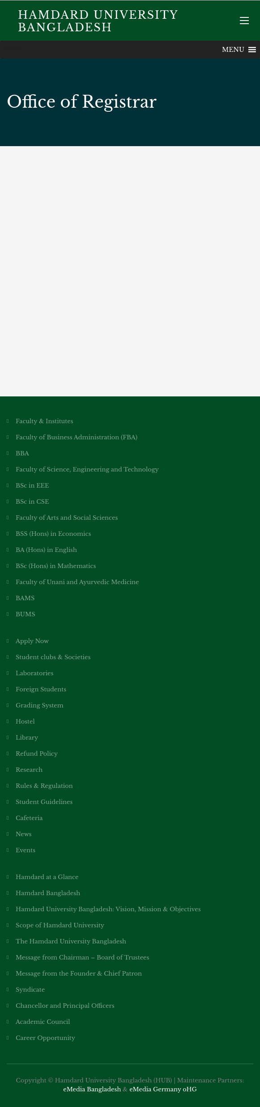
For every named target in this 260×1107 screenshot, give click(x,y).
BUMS (25, 614)
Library (27, 737)
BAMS (25, 598)
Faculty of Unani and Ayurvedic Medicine (77, 582)
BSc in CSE (32, 501)
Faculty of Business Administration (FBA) (76, 437)
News (24, 834)
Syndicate (30, 989)
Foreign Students (41, 689)
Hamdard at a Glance (47, 877)
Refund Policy (37, 754)
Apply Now (32, 641)
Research (29, 770)
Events (25, 850)
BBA (22, 453)
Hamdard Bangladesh (48, 893)
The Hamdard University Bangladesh (71, 941)
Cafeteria (29, 818)
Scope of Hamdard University (60, 925)
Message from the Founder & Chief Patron (79, 973)
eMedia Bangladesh (92, 1089)
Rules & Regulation (44, 786)
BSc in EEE (32, 485)
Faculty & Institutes (44, 421)
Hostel (25, 721)
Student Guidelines (44, 802)
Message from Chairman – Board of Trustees (82, 957)
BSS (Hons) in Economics (53, 534)
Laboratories (34, 673)
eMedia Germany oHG (162, 1089)
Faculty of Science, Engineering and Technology (87, 469)
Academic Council (43, 1022)
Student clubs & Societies (53, 657)
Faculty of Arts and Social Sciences (67, 518)
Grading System (40, 705)
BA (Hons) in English (46, 550)
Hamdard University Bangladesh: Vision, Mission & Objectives (108, 909)
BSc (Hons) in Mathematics (56, 566)
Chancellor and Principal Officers (65, 1006)
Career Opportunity (45, 1038)
